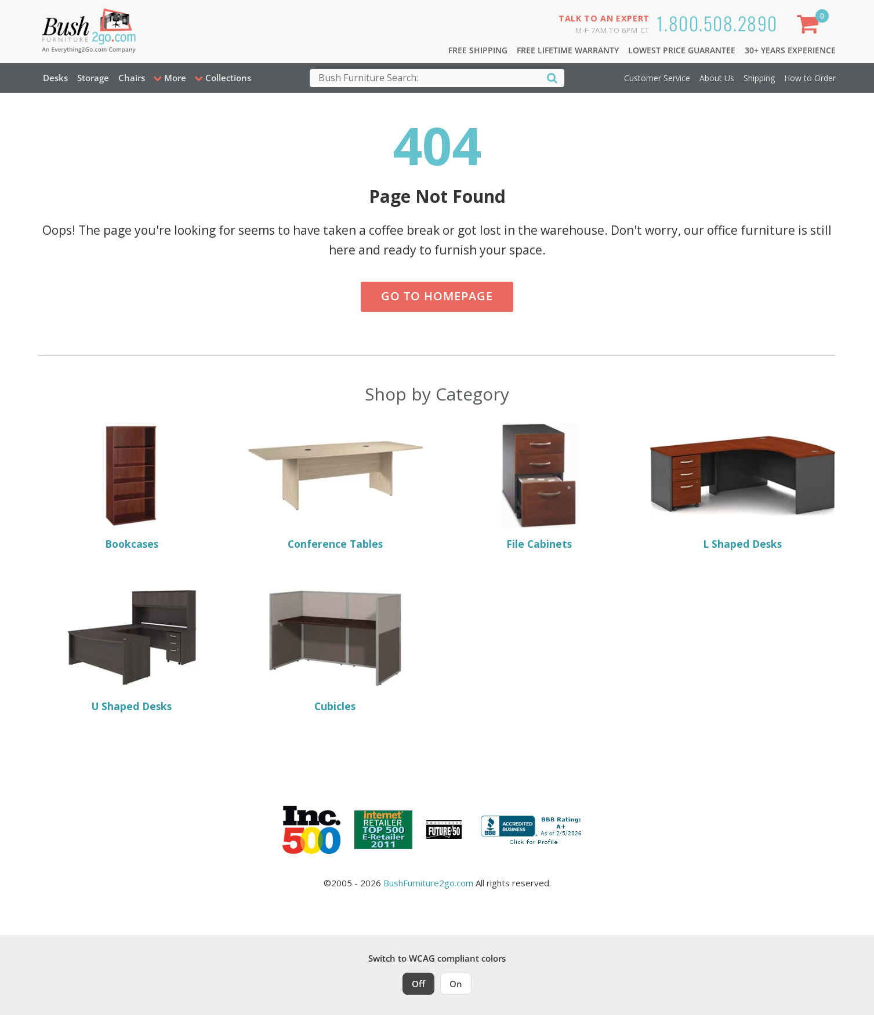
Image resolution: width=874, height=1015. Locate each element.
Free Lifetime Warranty (568, 50)
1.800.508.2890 (717, 23)
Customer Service (657, 77)
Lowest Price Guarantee (681, 50)
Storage (93, 77)
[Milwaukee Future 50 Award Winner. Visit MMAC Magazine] (444, 829)
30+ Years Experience (790, 50)
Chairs (131, 77)
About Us (716, 77)
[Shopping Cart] (810, 26)
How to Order (810, 77)
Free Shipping (477, 50)
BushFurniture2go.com (428, 883)
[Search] (552, 77)
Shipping (759, 77)
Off (418, 983)
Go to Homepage (437, 296)
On (455, 983)
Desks (55, 77)
